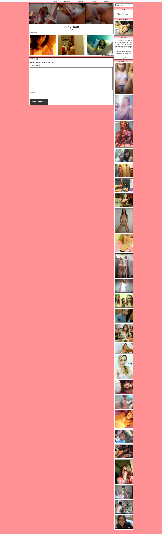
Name (32, 92)
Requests (80, 1)
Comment (35, 66)
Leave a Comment (107, 55)
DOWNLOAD (71, 27)
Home (55, 1)
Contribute (67, 1)
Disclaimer (94, 1)
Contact (106, 1)
